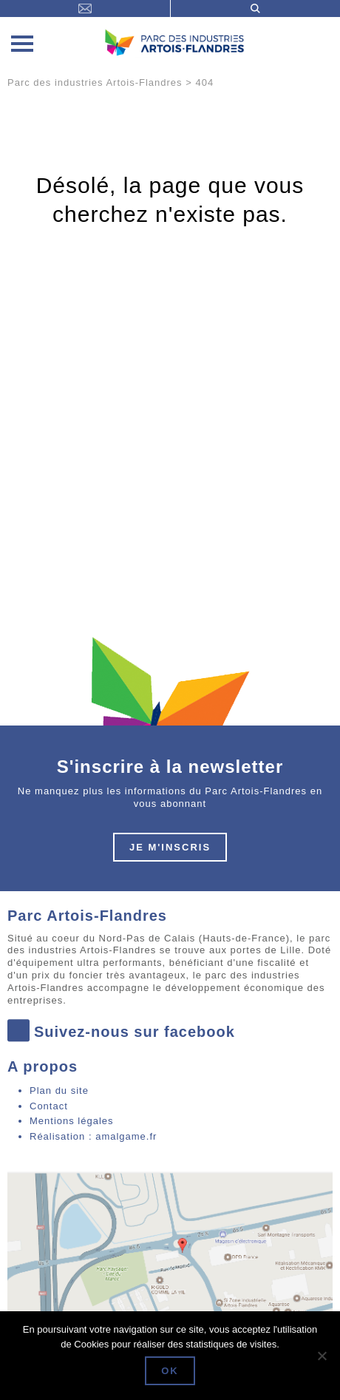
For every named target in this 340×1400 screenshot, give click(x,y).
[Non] (321, 1355)
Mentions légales (72, 1120)
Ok (170, 1370)
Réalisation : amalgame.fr (93, 1136)
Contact (49, 1106)
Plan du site (59, 1090)
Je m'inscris (170, 847)
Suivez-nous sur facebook (121, 1032)
